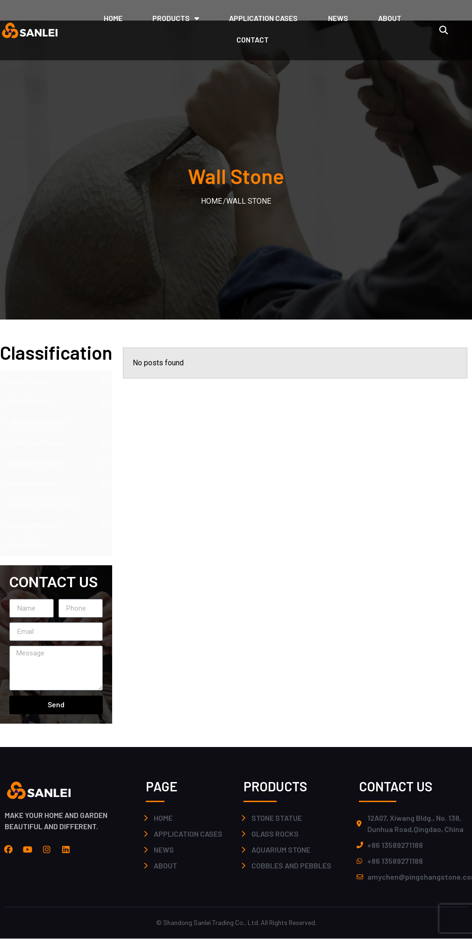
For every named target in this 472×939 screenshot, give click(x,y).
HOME (113, 18)
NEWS (338, 18)
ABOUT (389, 18)
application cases (263, 18)
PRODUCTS (175, 18)
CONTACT (252, 39)
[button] (443, 30)
